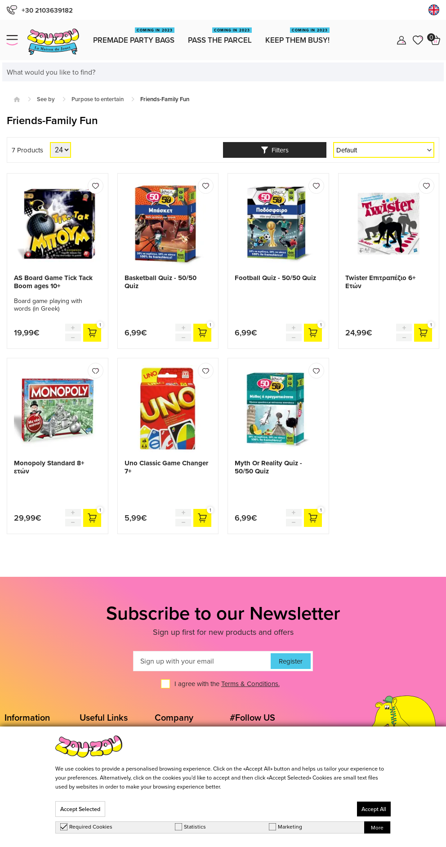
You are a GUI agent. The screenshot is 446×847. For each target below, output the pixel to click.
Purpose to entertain (97, 99)
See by (46, 99)
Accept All (373, 809)
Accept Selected (80, 809)
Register (291, 661)
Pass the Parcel (220, 36)
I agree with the (227, 683)
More (377, 827)
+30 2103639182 (40, 10)
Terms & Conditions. (250, 683)
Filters (275, 150)
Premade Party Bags (133, 36)
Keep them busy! (297, 36)
